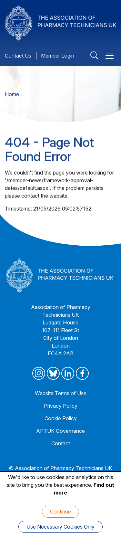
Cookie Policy (61, 418)
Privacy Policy (60, 406)
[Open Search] (94, 55)
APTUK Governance (60, 431)
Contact (60, 443)
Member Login (57, 55)
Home (12, 94)
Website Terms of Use (60, 393)
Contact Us (18, 55)
